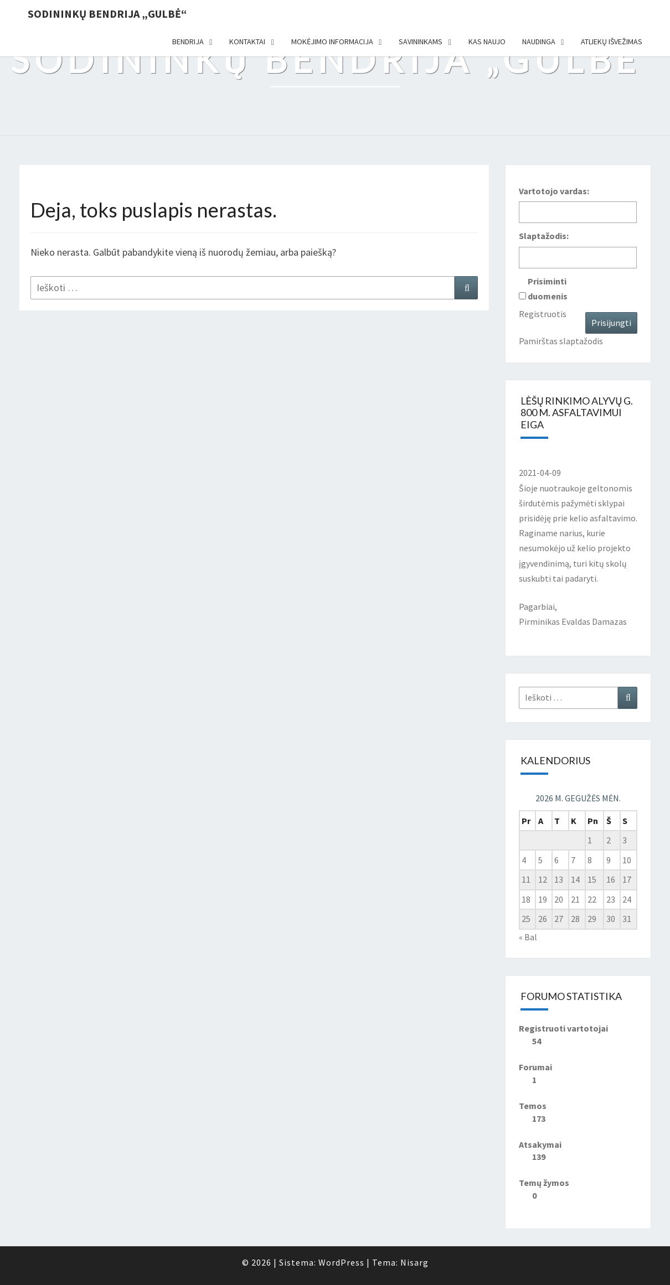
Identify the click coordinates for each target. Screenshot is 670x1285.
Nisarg (414, 1262)
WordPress (341, 1262)
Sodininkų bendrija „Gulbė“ (107, 13)
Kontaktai (247, 41)
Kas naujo (487, 41)
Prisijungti (611, 322)
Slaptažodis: (544, 235)
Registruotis (542, 313)
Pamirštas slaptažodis (561, 340)
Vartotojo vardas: (554, 190)
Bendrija (188, 41)
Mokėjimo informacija (332, 41)
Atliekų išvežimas (611, 41)
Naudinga (538, 41)
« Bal (528, 936)
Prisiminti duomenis (548, 289)
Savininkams (420, 41)
